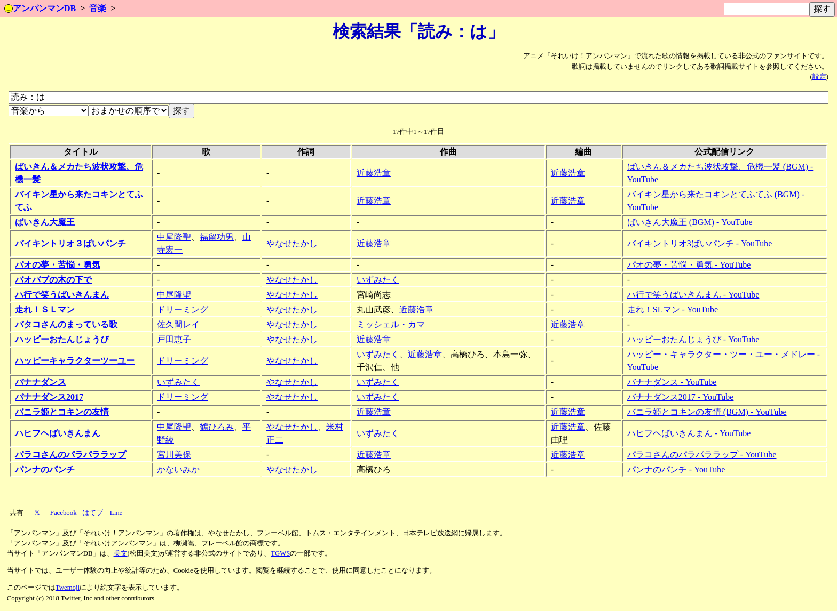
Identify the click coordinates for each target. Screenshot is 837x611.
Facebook (63, 513)
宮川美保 (174, 454)
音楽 (97, 8)
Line (116, 513)
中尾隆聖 (174, 237)
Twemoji (68, 587)
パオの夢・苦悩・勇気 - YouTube (689, 264)
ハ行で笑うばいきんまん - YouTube (693, 294)
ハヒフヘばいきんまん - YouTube (689, 433)
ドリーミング (182, 309)
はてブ (92, 513)
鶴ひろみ (217, 426)
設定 (819, 77)
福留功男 (217, 237)
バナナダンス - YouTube (672, 382)
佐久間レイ (178, 324)
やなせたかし (292, 243)
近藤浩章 (374, 173)
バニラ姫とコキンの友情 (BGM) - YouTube (707, 411)
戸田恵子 (174, 339)
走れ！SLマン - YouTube (672, 309)
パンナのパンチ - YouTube (676, 469)
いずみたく (378, 279)
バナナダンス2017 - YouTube (680, 396)
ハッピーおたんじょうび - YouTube (693, 339)
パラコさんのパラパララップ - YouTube (702, 454)
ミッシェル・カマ (391, 324)
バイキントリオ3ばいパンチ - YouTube (699, 243)
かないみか (178, 469)
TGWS (280, 553)
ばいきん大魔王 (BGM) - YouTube (690, 222)
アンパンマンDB (40, 8)
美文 (121, 553)
